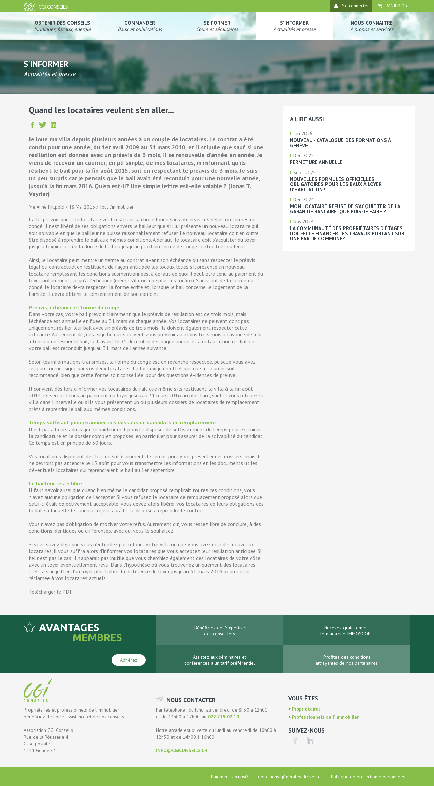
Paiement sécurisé (229, 776)
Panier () (392, 6)
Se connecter (351, 6)
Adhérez (128, 660)
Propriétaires (306, 709)
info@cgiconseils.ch (182, 750)
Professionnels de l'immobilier (325, 717)
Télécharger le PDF (51, 591)
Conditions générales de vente (289, 776)
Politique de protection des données (368, 776)
